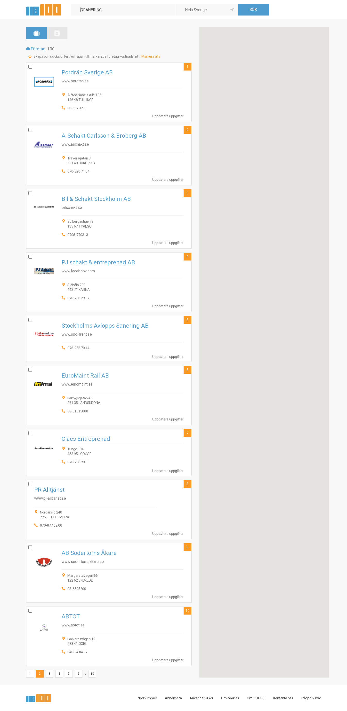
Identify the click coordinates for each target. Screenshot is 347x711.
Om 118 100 (256, 698)
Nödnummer (147, 698)
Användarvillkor (201, 698)
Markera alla (150, 56)
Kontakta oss (283, 698)
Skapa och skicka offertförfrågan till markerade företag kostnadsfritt (86, 56)
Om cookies (230, 698)
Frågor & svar (311, 698)
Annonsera (173, 698)
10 (187, 611)
